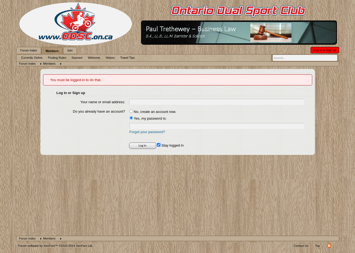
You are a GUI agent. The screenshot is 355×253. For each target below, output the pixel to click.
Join (70, 50)
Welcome (94, 57)
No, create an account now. (152, 112)
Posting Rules (57, 57)
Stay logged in (170, 145)
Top (317, 245)
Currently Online (32, 57)
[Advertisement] (177, 195)
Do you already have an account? (99, 111)
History (110, 57)
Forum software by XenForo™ (55, 245)
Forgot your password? (147, 132)
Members (51, 51)
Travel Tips (127, 57)
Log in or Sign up (325, 50)
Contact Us (301, 245)
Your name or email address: (102, 102)
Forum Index (28, 50)
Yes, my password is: (148, 118)
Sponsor (77, 57)
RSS (329, 246)
